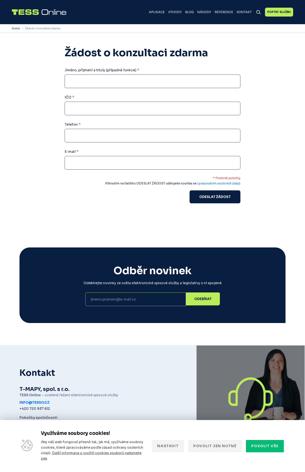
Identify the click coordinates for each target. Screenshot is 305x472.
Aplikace (157, 12)
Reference (224, 12)
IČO (69, 97)
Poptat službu (279, 12)
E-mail (71, 151)
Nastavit (168, 446)
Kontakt (244, 12)
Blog (189, 12)
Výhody (175, 12)
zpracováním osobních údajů (218, 183)
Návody (204, 12)
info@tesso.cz (34, 403)
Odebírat (203, 300)
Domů (16, 28)
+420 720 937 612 (34, 409)
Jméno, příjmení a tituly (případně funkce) (102, 70)
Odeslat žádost (215, 197)
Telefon (72, 124)
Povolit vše (265, 446)
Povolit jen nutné (214, 446)
